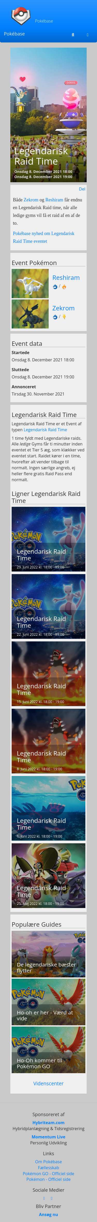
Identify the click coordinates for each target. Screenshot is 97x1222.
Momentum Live (48, 1137)
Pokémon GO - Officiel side (48, 1173)
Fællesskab (48, 1167)
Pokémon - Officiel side (48, 1179)
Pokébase (14, 34)
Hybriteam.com (49, 1122)
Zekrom (31, 199)
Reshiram (54, 199)
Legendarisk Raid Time (45, 430)
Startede (20, 352)
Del (82, 189)
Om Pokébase (48, 1162)
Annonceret (24, 387)
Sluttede (20, 369)
